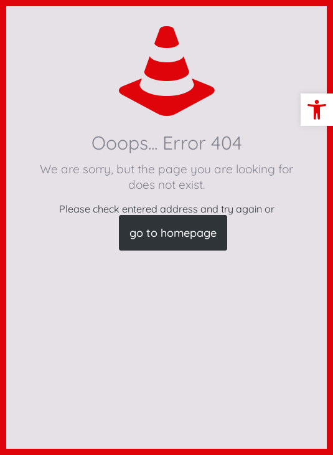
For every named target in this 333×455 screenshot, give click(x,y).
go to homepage (173, 233)
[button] (317, 109)
